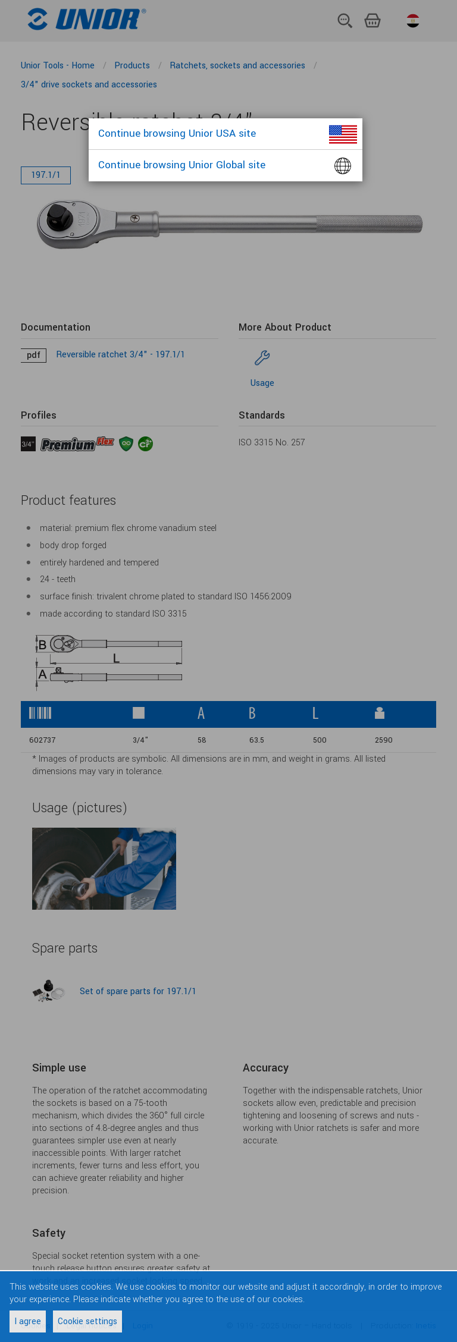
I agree (27, 1321)
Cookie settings (87, 1321)
